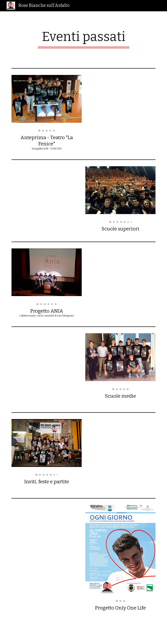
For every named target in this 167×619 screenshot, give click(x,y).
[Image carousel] (46, 103)
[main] (83, 38)
